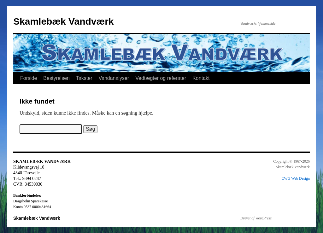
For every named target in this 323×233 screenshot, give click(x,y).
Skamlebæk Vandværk (63, 21)
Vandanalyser (114, 78)
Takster (84, 78)
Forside (28, 78)
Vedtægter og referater (160, 78)
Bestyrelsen (56, 78)
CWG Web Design (296, 178)
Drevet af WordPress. (256, 218)
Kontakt (200, 78)
